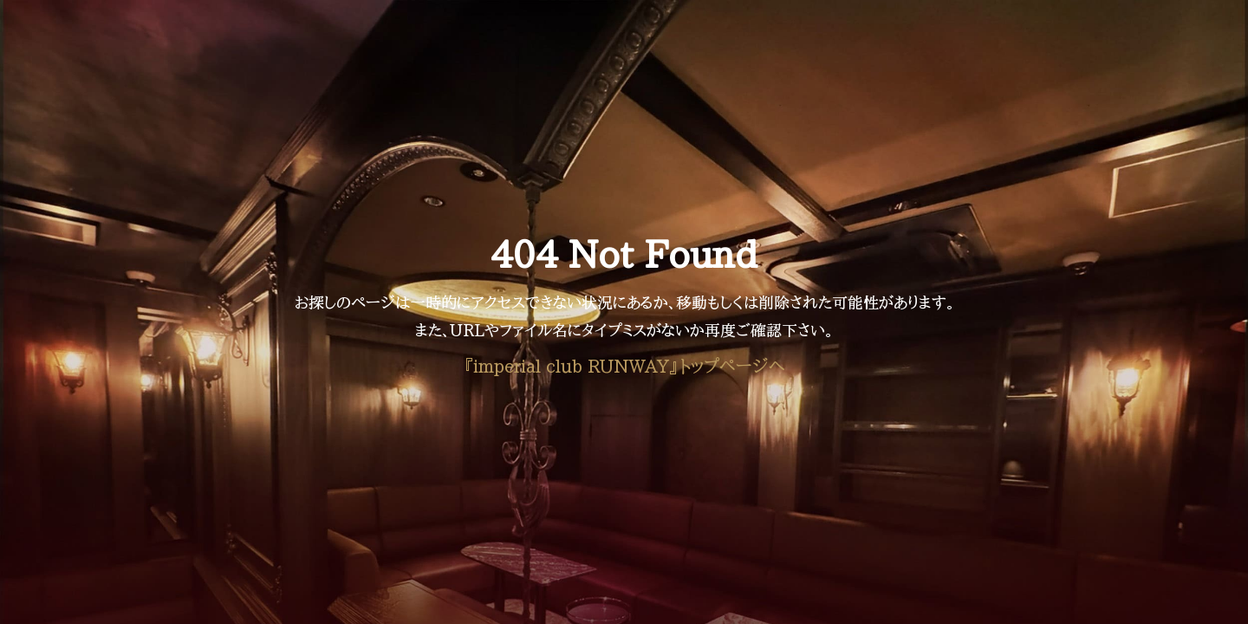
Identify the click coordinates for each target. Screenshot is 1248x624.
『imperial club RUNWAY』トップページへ (624, 365)
